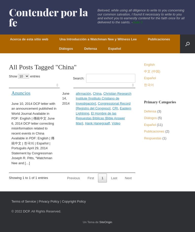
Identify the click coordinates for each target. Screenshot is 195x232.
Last (114, 178)
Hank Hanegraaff (97, 123)
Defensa (90, 49)
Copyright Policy (74, 201)
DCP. (26, 211)
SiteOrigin (105, 222)
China (97, 93)
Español (114, 49)
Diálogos (66, 49)
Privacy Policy (49, 201)
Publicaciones (159, 39)
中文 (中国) (152, 71)
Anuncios (20, 93)
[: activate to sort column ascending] (34, 85)
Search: (104, 78)
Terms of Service (23, 201)
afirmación (83, 93)
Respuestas (152, 138)
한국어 (149, 85)
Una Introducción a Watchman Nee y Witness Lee (98, 39)
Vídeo (116, 123)
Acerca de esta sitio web (29, 39)
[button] (187, 44)
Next (128, 178)
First (91, 178)
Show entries (24, 76)
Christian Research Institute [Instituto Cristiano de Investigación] (104, 98)
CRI (115, 108)
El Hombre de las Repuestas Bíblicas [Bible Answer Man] (100, 118)
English (149, 65)
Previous (73, 178)
